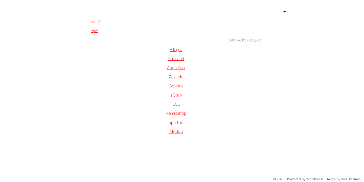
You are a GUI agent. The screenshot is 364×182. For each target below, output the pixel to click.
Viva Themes (351, 179)
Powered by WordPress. (306, 179)
